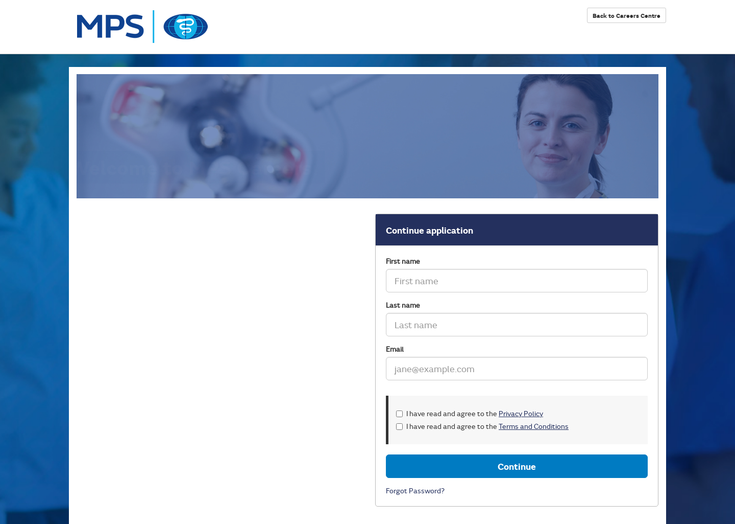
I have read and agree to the (469, 413)
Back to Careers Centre (626, 15)
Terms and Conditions (534, 426)
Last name (403, 305)
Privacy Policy (521, 413)
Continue (517, 466)
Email (395, 349)
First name (403, 261)
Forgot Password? (415, 490)
